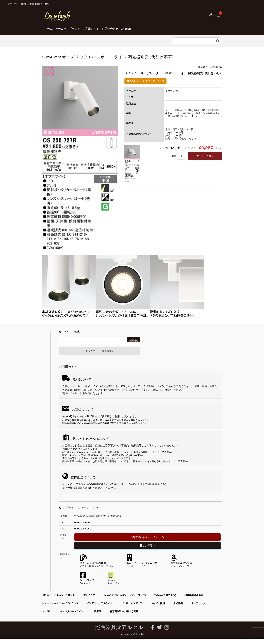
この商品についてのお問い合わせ (145, 81)
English (155, 27)
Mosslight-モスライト (72, 612)
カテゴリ (68, 27)
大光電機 (178, 604)
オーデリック (198, 604)
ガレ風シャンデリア (131, 604)
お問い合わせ (134, 27)
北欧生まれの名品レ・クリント (58, 596)
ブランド (87, 27)
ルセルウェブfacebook (87, 581)
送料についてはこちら (160, 387)
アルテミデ (89, 596)
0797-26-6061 (82, 523)
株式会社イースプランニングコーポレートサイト (141, 564)
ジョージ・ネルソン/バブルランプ (60, 604)
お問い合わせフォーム (147, 538)
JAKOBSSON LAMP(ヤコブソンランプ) (125, 596)
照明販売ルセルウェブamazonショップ (182, 564)
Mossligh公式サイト (113, 581)
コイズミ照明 (158, 604)
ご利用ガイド (109, 27)
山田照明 (96, 612)
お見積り (147, 547)
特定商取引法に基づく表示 (124, 612)
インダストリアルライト (100, 604)
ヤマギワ (46, 612)
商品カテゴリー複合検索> (99, 351)
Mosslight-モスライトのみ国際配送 (82, 485)
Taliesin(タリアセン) (165, 596)
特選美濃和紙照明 (194, 596)
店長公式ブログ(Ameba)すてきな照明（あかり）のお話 (96, 564)
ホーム (50, 27)
